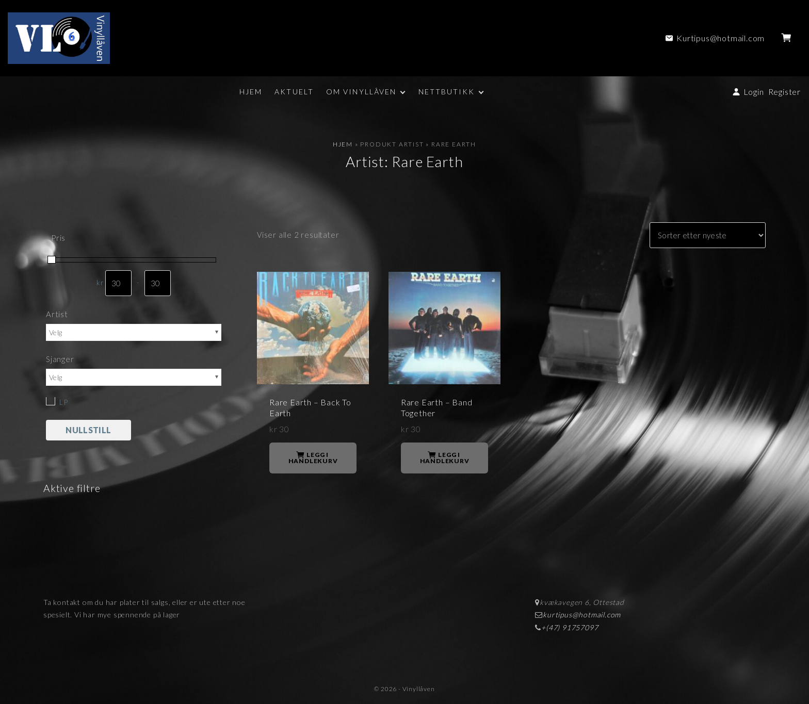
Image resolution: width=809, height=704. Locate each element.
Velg (55, 332)
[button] (788, 38)
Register (784, 91)
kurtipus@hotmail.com (582, 614)
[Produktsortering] (708, 235)
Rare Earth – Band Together (437, 407)
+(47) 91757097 (569, 627)
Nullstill (88, 430)
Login (753, 91)
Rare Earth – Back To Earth (310, 407)
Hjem (343, 144)
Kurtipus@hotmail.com (720, 38)
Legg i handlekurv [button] (313, 458)
